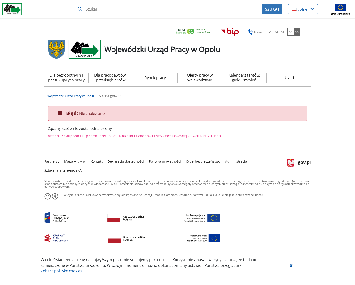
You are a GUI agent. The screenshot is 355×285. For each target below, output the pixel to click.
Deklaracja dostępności (126, 161)
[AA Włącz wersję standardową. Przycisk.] (290, 32)
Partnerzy (51, 161)
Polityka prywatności (165, 161)
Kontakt (97, 161)
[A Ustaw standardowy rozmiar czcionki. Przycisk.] (270, 32)
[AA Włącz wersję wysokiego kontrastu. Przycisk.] (297, 32)
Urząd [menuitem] (289, 77)
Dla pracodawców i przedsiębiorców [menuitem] (110, 78)
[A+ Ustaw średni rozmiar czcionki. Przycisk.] (277, 32)
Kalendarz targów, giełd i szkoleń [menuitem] (244, 78)
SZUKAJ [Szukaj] (272, 9)
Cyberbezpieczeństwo (203, 161)
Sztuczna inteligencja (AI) (63, 170)
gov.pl (299, 163)
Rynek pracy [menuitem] (155, 77)
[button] (291, 265)
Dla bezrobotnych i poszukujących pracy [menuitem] (66, 78)
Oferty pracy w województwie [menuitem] (200, 78)
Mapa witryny (75, 161)
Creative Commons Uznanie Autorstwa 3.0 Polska (185, 195)
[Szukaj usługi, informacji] (168, 9)
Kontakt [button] (255, 32)
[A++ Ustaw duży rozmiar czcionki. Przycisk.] (283, 32)
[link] (194, 32)
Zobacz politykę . (62, 271)
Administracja (236, 161)
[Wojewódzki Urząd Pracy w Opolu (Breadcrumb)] (70, 96)
